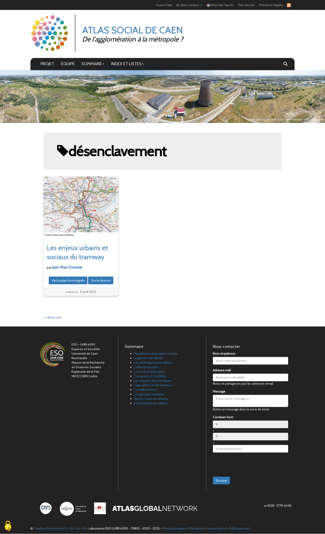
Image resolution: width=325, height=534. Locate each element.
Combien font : (223, 417)
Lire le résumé (100, 281)
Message (219, 392)
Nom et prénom (224, 354)
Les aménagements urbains (153, 363)
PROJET (47, 64)
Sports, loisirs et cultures (151, 399)
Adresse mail (222, 370)
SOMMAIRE (92, 64)
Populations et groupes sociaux (155, 354)
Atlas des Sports (220, 5)
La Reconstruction (146, 367)
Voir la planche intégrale (68, 281)
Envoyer (221, 481)
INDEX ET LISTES (127, 64)
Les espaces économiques (153, 381)
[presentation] (247, 465)
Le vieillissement (145, 390)
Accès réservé (217, 529)
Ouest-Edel (164, 5)
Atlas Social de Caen (132, 30)
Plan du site (246, 5)
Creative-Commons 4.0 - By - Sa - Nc (60, 529)
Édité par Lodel (240, 529)
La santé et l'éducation (149, 372)
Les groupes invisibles (149, 394)
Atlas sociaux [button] (189, 5)
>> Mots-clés (53, 318)
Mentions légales (271, 5)
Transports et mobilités (150, 376)
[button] (285, 64)
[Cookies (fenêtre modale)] (8, 526)
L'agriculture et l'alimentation (153, 385)
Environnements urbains (151, 403)
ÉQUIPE (68, 64)
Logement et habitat (148, 358)
